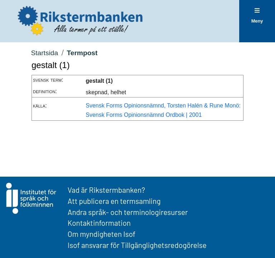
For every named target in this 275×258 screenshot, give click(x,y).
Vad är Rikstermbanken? (106, 189)
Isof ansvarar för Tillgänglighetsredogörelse (137, 244)
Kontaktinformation (99, 222)
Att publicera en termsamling (114, 200)
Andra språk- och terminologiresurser (128, 211)
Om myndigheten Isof (101, 233)
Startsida (44, 53)
